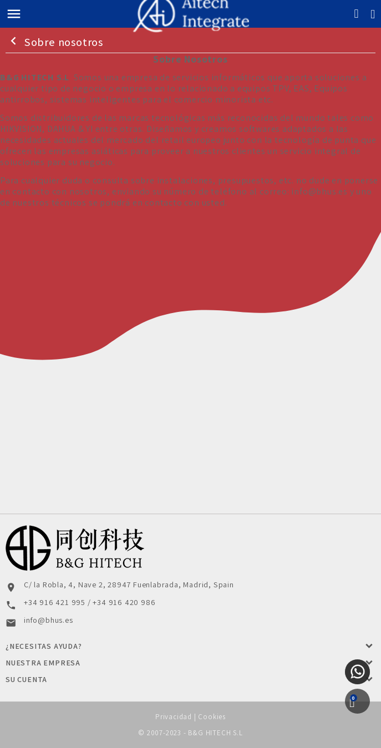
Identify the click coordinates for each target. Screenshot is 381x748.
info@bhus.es (319, 191)
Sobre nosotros (54, 41)
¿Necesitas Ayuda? (44, 646)
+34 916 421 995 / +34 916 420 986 (89, 602)
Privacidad (173, 716)
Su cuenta (26, 679)
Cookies (212, 716)
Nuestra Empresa (43, 663)
